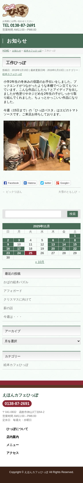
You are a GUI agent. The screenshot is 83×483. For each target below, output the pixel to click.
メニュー (12, 445)
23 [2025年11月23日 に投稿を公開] (8, 253)
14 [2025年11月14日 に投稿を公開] (64, 244)
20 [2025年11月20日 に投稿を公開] (53, 248)
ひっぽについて (17, 429)
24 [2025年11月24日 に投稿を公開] (19, 253)
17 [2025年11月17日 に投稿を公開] (19, 248)
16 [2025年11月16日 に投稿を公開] (8, 248)
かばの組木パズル (16, 282)
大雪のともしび (69, 191)
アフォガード (13, 291)
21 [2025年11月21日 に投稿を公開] (64, 248)
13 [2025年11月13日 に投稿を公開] (53, 244)
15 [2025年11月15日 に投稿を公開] (75, 244)
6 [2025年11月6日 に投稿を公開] (53, 240)
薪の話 (8, 308)
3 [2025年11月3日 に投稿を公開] (19, 240)
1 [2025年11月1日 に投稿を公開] (75, 236)
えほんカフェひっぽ (36, 472)
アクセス (12, 453)
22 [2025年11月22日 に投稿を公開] (75, 248)
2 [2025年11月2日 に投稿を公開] (8, 240)
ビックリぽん (12, 191)
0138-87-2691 (17, 403)
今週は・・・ (13, 316)
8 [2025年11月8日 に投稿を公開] (75, 240)
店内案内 (12, 437)
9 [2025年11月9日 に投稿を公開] (8, 244)
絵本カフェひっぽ (12, 74)
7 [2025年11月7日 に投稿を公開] (64, 240)
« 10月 (39, 262)
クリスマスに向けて (17, 299)
